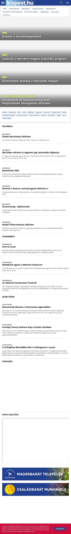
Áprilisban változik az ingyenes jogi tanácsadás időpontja (30, 152)
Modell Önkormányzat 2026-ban (18, 224)
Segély (59, 115)
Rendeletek (51, 115)
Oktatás (43, 115)
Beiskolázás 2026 (10, 170)
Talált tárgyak (6, 118)
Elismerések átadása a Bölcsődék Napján (30, 81)
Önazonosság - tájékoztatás (16, 206)
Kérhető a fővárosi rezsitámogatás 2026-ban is (25, 188)
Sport (64, 115)
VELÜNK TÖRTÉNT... (7, 304)
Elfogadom (60, 529)
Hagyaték (38, 112)
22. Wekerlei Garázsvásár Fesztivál (19, 282)
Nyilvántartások (22, 115)
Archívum (6, 15)
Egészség (31, 112)
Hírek (5, 9)
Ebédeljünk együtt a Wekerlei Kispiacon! (22, 264)
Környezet (46, 112)
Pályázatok (26, 9)
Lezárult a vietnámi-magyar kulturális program (34, 59)
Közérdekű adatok (31, 12)
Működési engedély (8, 115)
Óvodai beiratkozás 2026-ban (16, 136)
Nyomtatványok (34, 115)
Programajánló (37, 9)
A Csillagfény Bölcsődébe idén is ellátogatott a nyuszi (28, 347)
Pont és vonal (9, 246)
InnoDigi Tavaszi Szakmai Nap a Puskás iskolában (26, 327)
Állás (19, 112)
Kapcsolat (55, 12)
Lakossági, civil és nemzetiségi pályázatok (18, 96)
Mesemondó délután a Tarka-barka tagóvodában (26, 307)
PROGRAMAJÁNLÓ (7, 244)
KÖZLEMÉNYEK (6, 134)
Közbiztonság (55, 112)
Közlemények (14, 9)
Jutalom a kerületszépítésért (21, 36)
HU (67, 3)
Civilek (24, 112)
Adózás (4, 112)
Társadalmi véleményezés (12, 12)
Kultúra (64, 112)
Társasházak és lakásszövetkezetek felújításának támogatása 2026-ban (26, 101)
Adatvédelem (51, 9)
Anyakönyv (12, 112)
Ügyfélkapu (44, 12)
